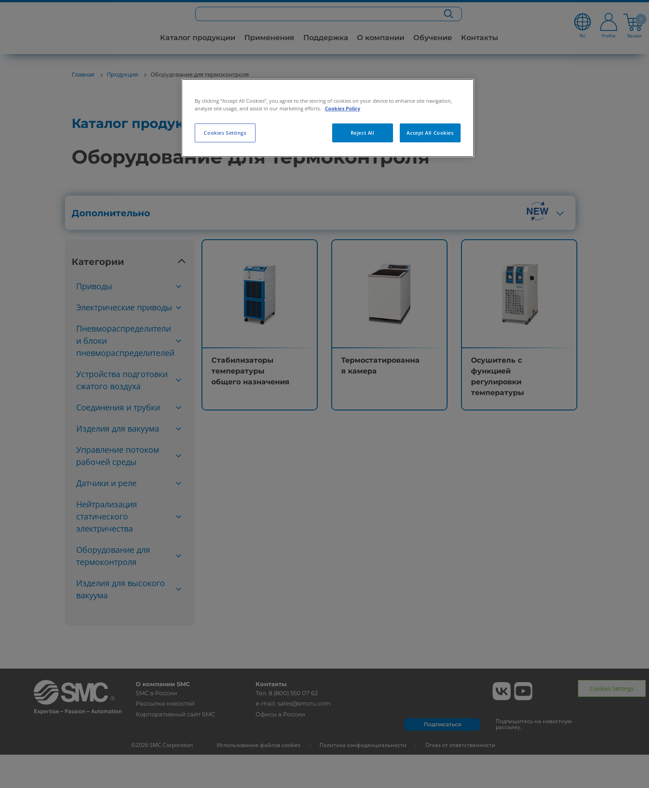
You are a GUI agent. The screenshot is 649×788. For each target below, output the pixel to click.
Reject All (363, 132)
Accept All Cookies (430, 132)
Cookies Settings (225, 132)
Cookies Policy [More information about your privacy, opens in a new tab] (342, 108)
